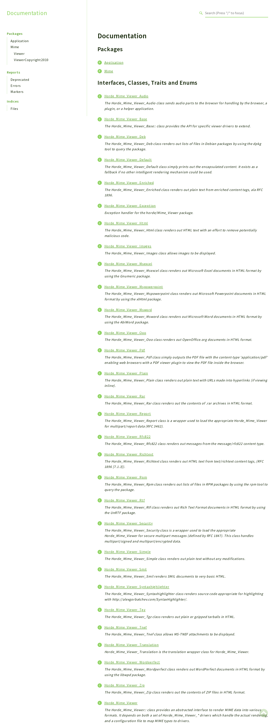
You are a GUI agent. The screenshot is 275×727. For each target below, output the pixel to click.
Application (20, 41)
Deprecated (20, 79)
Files (14, 108)
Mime (15, 47)
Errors (16, 85)
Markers (17, 91)
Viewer (19, 53)
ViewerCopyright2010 (31, 60)
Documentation (27, 13)
